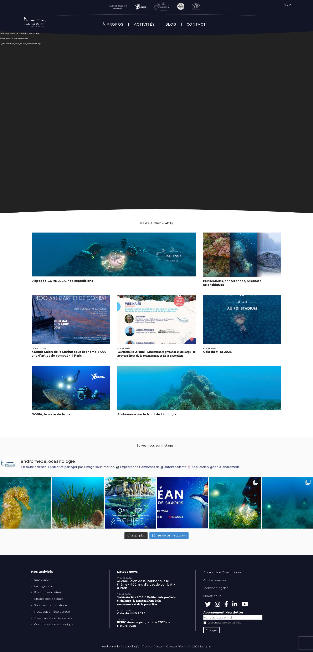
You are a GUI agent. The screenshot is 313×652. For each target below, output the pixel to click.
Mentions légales (215, 588)
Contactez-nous (214, 580)
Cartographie (43, 586)
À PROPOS (113, 24)
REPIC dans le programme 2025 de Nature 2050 (143, 624)
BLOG (170, 24)
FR (285, 5)
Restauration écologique (52, 611)
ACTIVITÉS (144, 24)
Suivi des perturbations (50, 605)
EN (290, 5)
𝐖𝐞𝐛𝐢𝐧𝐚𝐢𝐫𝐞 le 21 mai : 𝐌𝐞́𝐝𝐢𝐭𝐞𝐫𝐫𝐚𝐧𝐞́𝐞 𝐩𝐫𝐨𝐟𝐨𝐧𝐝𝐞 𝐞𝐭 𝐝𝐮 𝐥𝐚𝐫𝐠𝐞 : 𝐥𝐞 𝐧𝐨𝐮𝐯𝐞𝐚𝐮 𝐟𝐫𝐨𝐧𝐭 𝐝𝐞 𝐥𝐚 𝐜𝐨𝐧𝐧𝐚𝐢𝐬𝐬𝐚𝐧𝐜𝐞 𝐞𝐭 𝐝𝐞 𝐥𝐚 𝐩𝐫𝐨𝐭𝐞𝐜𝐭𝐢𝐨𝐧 (156, 353)
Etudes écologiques (48, 599)
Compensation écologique (53, 624)
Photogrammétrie (47, 592)
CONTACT (196, 24)
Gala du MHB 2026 (217, 352)
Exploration (42, 579)
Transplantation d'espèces (53, 618)
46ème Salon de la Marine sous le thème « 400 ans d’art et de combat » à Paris (69, 353)
